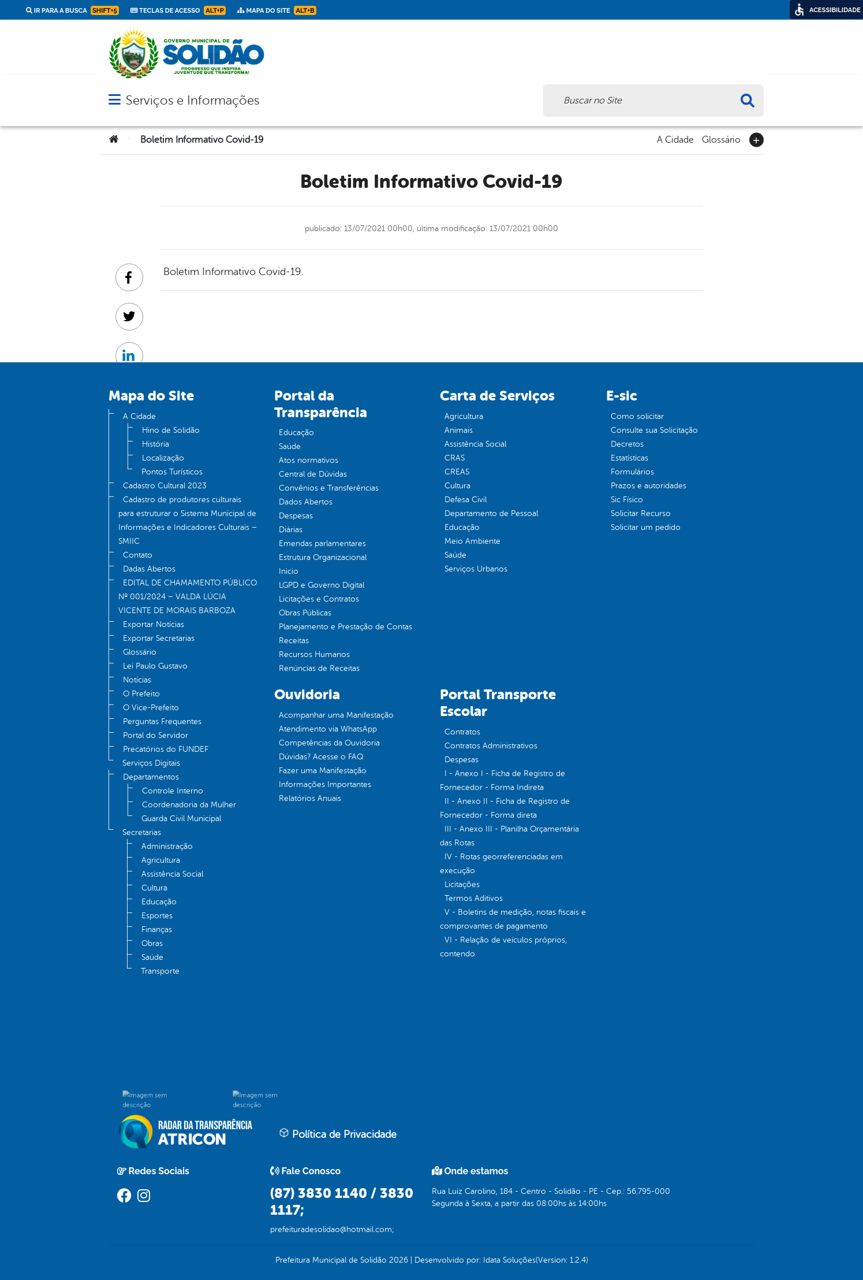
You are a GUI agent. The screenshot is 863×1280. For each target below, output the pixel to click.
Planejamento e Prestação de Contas (345, 626)
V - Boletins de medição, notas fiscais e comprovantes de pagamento (513, 919)
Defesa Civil (465, 499)
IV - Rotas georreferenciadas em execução (501, 863)
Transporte (160, 971)
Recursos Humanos (314, 654)
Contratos (462, 732)
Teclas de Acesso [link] (178, 10)
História (155, 444)
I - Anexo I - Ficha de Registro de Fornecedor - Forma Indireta (502, 780)
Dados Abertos (306, 502)
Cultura (154, 888)
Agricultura (160, 860)
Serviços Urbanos (475, 569)
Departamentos (151, 777)
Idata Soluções (509, 1260)
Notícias (137, 680)
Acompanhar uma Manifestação (336, 715)
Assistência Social (172, 874)
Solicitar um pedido (646, 527)
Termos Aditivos (473, 898)
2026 (397, 1260)
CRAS (454, 458)
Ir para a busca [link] (72, 10)
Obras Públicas (305, 613)
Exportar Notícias (153, 624)
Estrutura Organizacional (323, 557)
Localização (163, 458)
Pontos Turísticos (172, 472)
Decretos (627, 444)
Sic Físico (627, 499)
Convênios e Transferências (329, 488)
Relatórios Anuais (310, 798)
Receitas (294, 640)
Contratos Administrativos (490, 745)
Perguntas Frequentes (162, 721)
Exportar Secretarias (159, 638)
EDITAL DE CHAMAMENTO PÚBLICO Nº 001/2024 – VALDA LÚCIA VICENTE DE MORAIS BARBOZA (187, 596)
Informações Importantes (325, 784)
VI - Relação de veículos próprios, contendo (503, 947)
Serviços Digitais (151, 763)
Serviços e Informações (192, 100)
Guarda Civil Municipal (181, 818)
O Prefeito (141, 693)
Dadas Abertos (149, 569)
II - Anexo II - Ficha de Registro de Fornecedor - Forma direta (505, 808)
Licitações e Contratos (319, 599)
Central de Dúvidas (313, 474)
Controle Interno (172, 790)
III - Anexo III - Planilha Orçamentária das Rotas (509, 836)
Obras (152, 943)
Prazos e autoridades (648, 485)
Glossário (721, 139)
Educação (159, 901)
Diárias (290, 529)
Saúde (152, 957)
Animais (458, 430)
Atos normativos (308, 460)
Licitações (462, 884)
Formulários (632, 472)
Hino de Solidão (171, 430)
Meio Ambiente (472, 541)
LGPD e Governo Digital (321, 585)
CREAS (456, 472)
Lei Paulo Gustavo (155, 666)
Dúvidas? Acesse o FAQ (321, 756)
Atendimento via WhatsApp (328, 729)
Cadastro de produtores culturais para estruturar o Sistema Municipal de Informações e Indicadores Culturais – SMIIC (187, 520)
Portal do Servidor (155, 735)
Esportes (157, 915)
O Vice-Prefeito (151, 707)
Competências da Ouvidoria (329, 743)
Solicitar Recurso (641, 513)
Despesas (296, 515)
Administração (167, 846)
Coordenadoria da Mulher (189, 804)
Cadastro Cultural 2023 (165, 485)
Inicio (288, 571)
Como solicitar (637, 416)
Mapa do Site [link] (276, 10)
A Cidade (675, 139)
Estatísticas (629, 458)
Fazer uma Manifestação (323, 770)
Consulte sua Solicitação (654, 430)
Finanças (156, 929)
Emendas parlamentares (322, 543)
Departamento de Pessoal (491, 513)
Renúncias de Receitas (319, 668)
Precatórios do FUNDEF (165, 749)
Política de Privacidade (338, 1133)
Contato (137, 555)
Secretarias (141, 832)
